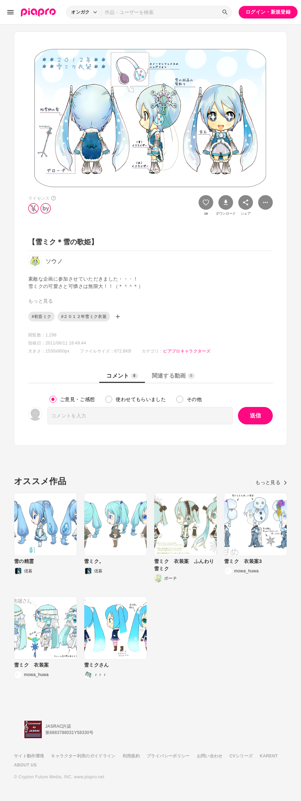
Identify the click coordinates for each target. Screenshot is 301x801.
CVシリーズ (241, 756)
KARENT (269, 756)
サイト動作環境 (29, 756)
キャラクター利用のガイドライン (83, 756)
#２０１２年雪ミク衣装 (84, 316)
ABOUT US (25, 765)
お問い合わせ (210, 756)
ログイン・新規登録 (268, 12)
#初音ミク (41, 316)
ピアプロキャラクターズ (186, 351)
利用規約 (131, 756)
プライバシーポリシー (168, 756)
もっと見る (271, 482)
